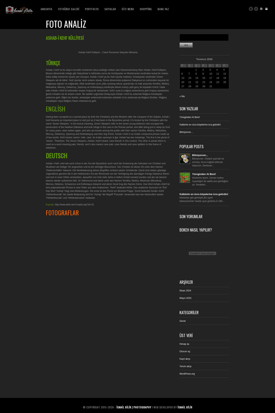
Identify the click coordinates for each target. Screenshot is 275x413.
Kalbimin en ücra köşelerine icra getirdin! (200, 124)
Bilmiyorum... (200, 155)
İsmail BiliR (185, 407)
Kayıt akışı (185, 359)
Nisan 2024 (185, 290)
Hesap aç (184, 344)
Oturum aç (185, 351)
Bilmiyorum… (186, 132)
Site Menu (128, 9)
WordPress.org (187, 373)
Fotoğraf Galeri (68, 9)
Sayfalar (110, 9)
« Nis (182, 96)
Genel (183, 321)
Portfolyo (92, 9)
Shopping (146, 9)
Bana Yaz (163, 9)
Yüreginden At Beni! (190, 117)
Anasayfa (46, 9)
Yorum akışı (186, 366)
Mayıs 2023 (185, 298)
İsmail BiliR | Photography (133, 407)
